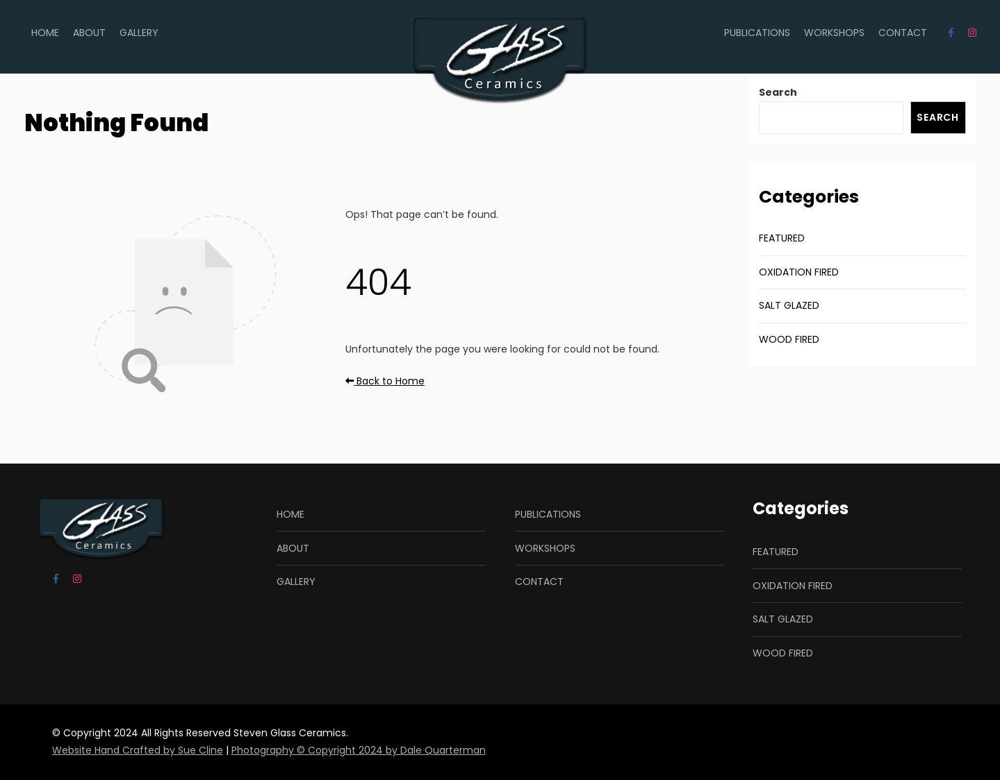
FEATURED (782, 238)
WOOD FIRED (789, 339)
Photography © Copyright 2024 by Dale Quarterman (358, 750)
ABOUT (89, 33)
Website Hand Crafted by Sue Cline (137, 750)
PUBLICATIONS (757, 33)
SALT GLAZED (789, 305)
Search (778, 92)
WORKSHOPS (834, 33)
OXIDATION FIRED (799, 272)
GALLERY (139, 33)
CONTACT (902, 33)
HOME (45, 33)
